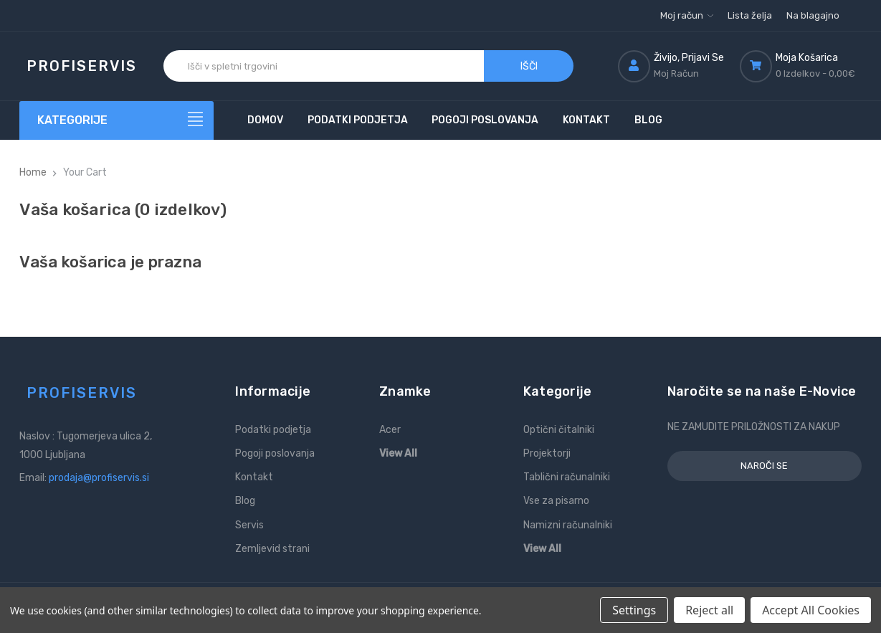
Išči (529, 66)
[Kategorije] (116, 120)
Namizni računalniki (567, 525)
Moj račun (686, 15)
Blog (648, 120)
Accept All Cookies (810, 610)
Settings (634, 610)
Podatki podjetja (358, 120)
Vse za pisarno (556, 501)
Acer (390, 430)
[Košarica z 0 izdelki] (801, 66)
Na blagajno (812, 15)
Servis (249, 525)
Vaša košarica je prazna (110, 262)
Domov (265, 120)
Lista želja (750, 15)
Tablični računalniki (566, 477)
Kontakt (586, 120)
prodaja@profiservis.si (99, 478)
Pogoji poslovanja (485, 120)
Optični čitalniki (558, 430)
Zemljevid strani (272, 549)
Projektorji (547, 453)
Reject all (709, 610)
